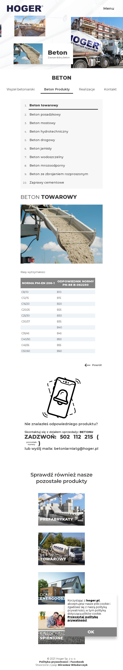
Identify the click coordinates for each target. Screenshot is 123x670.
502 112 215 (76, 437)
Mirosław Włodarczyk (73, 665)
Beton (61, 78)
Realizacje (87, 89)
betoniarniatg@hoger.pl (76, 448)
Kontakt (110, 89)
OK (91, 631)
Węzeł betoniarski (21, 89)
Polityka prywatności (53, 661)
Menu (108, 8)
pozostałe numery (31, 443)
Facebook (77, 661)
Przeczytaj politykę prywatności (83, 618)
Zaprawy (47, 182)
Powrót (97, 365)
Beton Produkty (57, 89)
